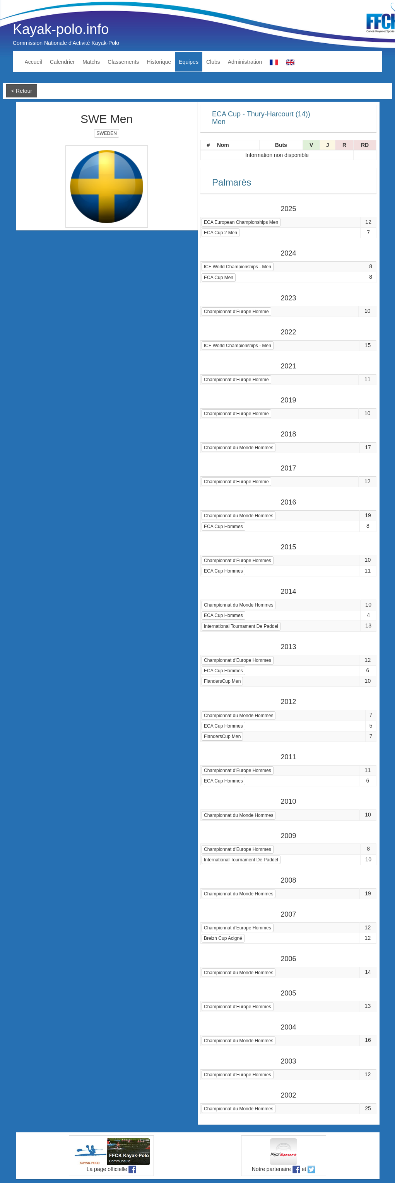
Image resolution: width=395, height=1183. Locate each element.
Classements (123, 62)
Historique (159, 62)
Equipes (188, 62)
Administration (245, 62)
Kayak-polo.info (61, 29)
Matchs (91, 62)
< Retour (21, 91)
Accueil (33, 62)
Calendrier (62, 62)
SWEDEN (106, 133)
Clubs (213, 62)
